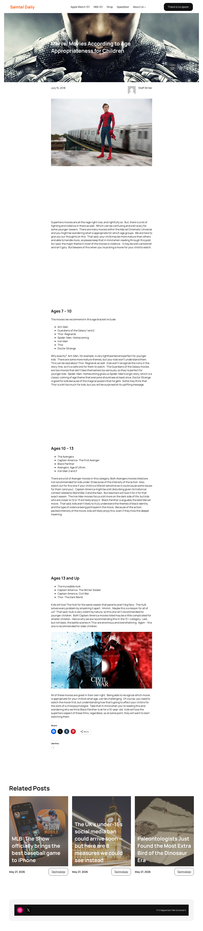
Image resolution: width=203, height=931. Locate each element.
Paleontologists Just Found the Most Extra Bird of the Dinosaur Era (164, 849)
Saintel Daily (22, 7)
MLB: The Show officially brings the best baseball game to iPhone (36, 849)
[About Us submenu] (145, 7)
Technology (58, 871)
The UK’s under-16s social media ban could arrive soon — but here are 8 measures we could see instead (99, 842)
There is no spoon (178, 7)
